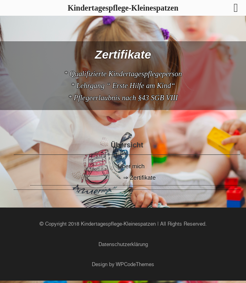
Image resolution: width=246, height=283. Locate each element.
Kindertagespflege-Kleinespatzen (118, 224)
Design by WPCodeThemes (123, 264)
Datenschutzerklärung (123, 244)
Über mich (131, 166)
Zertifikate (143, 177)
